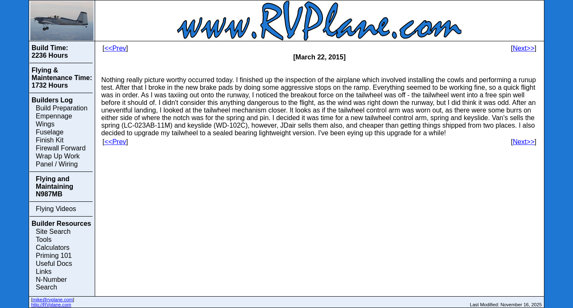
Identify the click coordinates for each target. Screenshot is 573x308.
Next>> (524, 48)
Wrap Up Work (58, 156)
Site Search (53, 231)
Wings (45, 124)
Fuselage (50, 132)
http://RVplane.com (51, 304)
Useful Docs (54, 263)
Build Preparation (62, 108)
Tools (43, 239)
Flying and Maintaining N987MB (54, 186)
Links (43, 271)
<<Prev (115, 48)
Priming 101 (54, 255)
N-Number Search (51, 283)
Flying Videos (56, 208)
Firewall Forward (60, 148)
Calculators (52, 247)
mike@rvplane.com (52, 299)
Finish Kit (50, 140)
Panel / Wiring (57, 164)
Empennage (54, 116)
